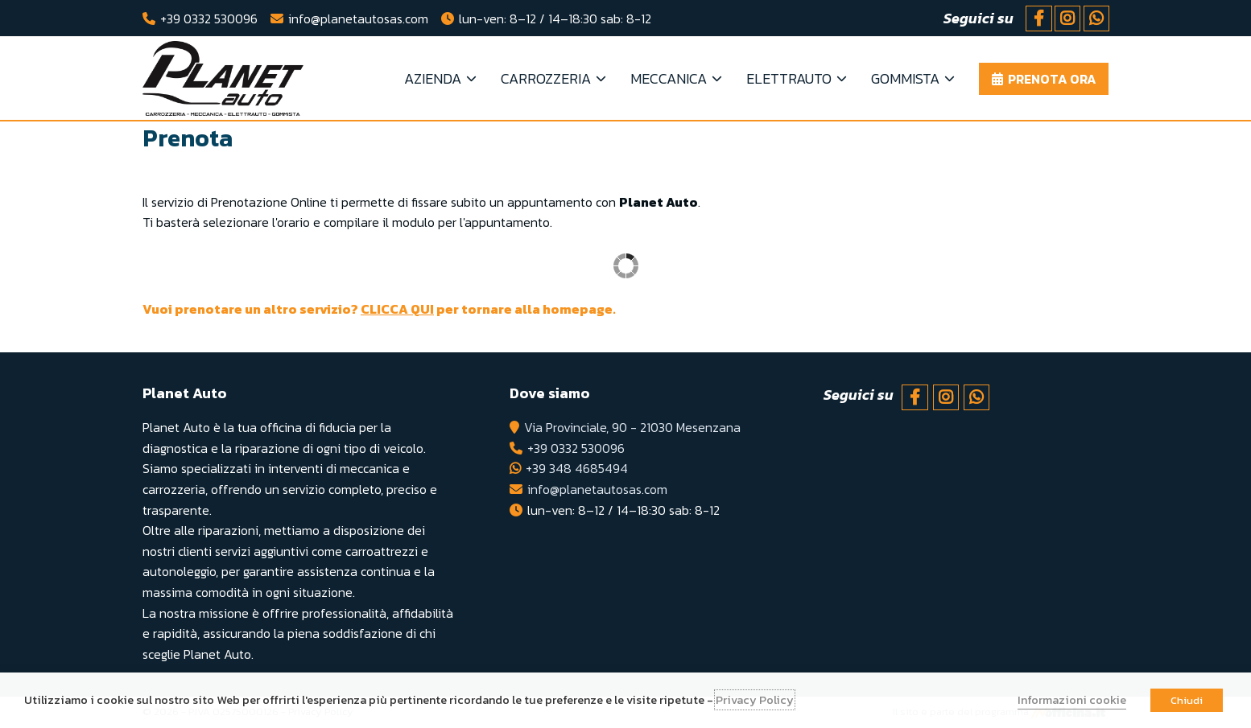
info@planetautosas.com (358, 18)
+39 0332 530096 (209, 18)
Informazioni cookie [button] (1072, 700)
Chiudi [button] (1186, 700)
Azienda (432, 78)
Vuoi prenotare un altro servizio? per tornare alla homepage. (379, 309)
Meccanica (668, 78)
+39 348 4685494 (577, 468)
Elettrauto (789, 78)
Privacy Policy (755, 700)
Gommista (905, 78)
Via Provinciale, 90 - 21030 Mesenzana (632, 427)
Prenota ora (1052, 78)
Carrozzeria (546, 78)
